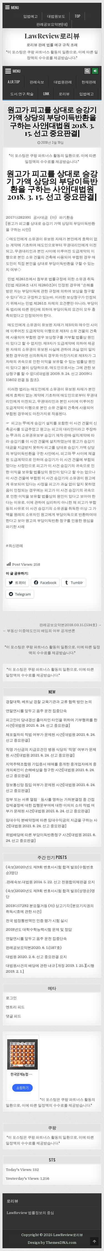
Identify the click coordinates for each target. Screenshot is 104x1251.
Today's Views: (19, 1170)
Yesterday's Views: (23, 1178)
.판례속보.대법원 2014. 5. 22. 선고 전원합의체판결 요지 (50, 882)
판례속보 (37, 81)
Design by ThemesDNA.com (52, 1243)
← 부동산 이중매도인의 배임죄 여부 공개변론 (38, 631)
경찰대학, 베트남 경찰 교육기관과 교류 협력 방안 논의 (49, 702)
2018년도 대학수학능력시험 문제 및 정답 (39, 929)
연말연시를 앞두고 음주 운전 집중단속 (36, 711)
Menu (15, 7)
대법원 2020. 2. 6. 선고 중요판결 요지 (36, 957)
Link (46, 93)
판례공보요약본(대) (51, 24)
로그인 (11, 998)
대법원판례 (63, 81)
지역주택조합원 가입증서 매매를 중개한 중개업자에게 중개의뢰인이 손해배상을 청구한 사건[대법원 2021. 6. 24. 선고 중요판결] (51, 770)
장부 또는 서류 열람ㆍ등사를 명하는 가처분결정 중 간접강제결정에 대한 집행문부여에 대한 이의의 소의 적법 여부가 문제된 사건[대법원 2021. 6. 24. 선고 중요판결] (50, 805)
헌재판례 (89, 81)
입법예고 (30, 16)
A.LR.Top (14, 81)
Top (77, 16)
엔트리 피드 (15, 1007)
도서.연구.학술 (22, 93)
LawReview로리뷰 (52, 35)
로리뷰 (64, 93)
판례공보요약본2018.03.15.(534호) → (70, 625)
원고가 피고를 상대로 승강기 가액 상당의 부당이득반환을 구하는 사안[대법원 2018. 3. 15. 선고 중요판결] (52, 121)
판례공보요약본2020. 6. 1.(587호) (34, 948)
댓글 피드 (13, 1016)
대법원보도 (56, 16)
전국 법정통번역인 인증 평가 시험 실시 (37, 921)
